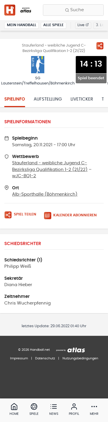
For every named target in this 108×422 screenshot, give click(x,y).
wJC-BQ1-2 (24, 176)
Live (83, 25)
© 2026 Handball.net (34, 349)
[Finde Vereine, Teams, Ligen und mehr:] (73, 10)
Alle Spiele (53, 25)
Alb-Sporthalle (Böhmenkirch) (44, 194)
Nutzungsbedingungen (80, 358)
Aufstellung (48, 99)
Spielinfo (14, 99)
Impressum (19, 358)
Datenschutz (45, 358)
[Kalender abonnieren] (72, 215)
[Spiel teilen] (99, 45)
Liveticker (82, 99)
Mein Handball (21, 25)
